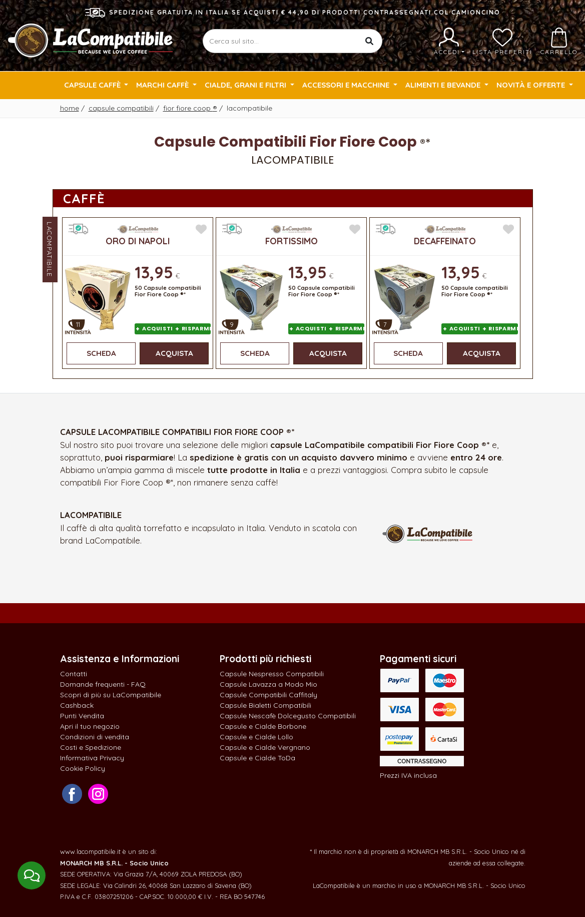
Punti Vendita (82, 715)
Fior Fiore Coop (190, 108)
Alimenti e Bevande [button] (443, 85)
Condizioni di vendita (94, 736)
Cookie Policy (82, 768)
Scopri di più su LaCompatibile (110, 694)
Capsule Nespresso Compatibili (272, 673)
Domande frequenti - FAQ (103, 684)
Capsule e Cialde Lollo (256, 736)
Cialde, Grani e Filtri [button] (246, 85)
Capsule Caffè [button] (93, 85)
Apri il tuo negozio (90, 726)
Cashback (77, 705)
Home (69, 108)
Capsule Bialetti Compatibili (265, 705)
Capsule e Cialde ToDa (257, 757)
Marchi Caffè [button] (163, 85)
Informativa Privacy (92, 757)
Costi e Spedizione (90, 747)
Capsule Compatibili (121, 108)
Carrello (558, 42)
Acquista (174, 353)
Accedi (449, 42)
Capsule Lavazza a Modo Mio (268, 684)
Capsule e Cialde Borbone (263, 726)
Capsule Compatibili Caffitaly (268, 694)
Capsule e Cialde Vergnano (265, 747)
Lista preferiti (502, 42)
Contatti (73, 673)
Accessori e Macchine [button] (346, 85)
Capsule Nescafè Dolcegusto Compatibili (288, 715)
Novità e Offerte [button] (531, 85)
